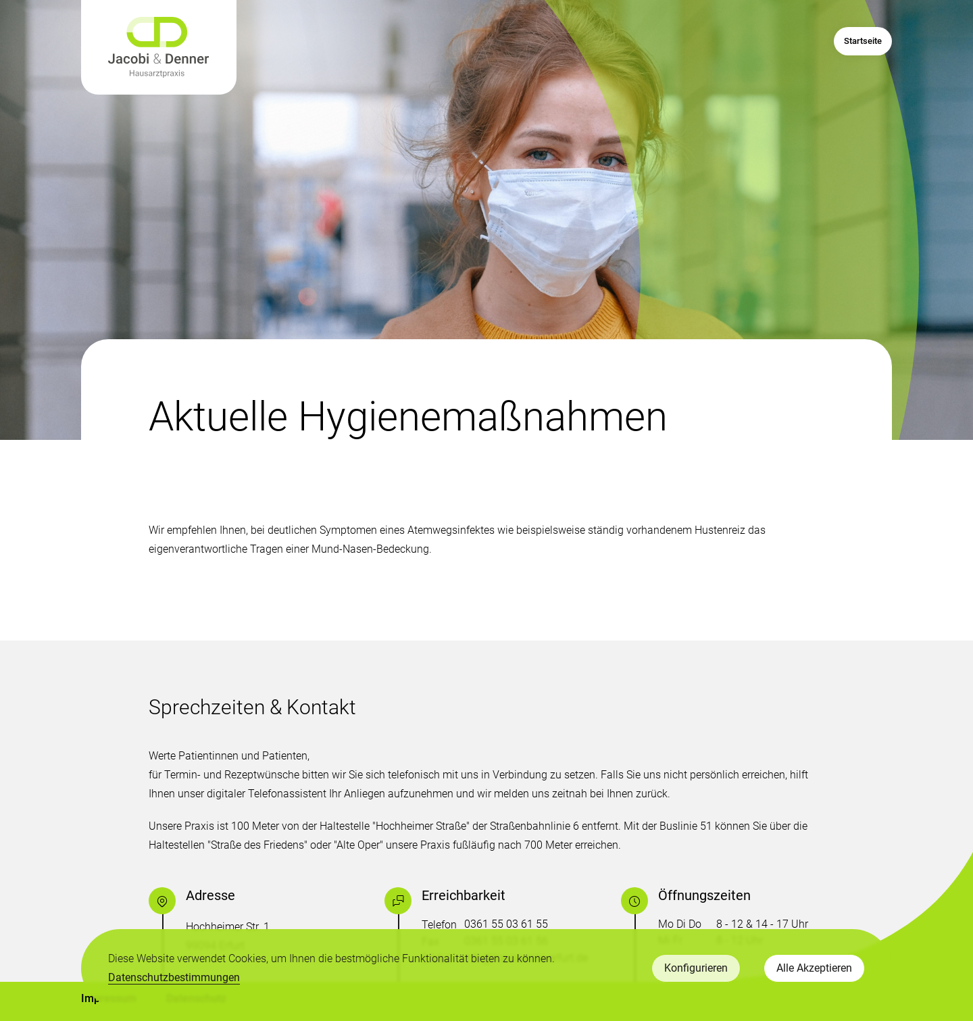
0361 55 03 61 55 (506, 924)
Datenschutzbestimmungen (174, 977)
